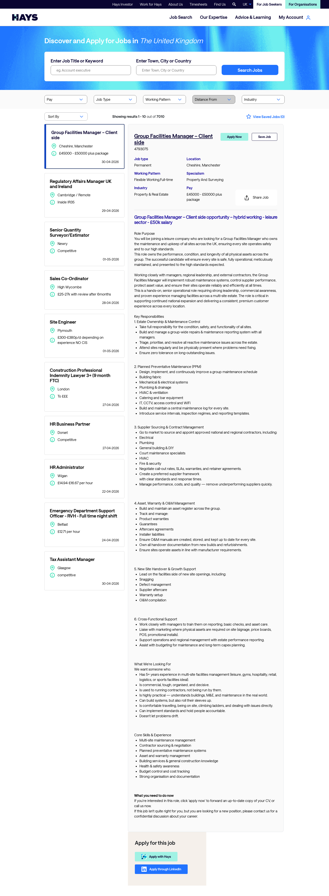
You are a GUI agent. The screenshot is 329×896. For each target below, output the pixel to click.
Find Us (220, 4)
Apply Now (234, 137)
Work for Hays (150, 4)
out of (138, 116)
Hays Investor (122, 4)
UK (245, 4)
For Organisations (303, 4)
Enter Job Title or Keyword (77, 60)
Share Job (256, 197)
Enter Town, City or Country (163, 60)
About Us (175, 4)
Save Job (264, 137)
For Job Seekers (269, 4)
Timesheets (198, 4)
